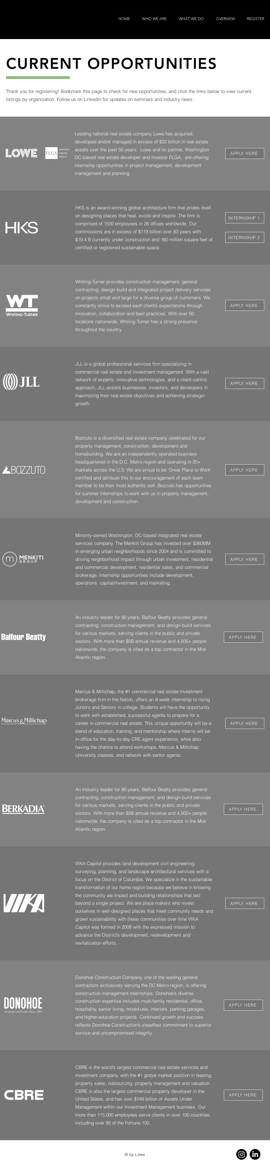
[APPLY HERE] (244, 153)
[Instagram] (241, 1154)
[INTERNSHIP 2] (244, 237)
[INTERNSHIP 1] (244, 217)
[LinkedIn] (255, 1154)
